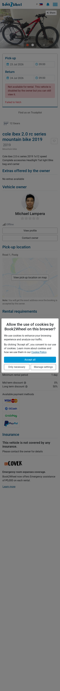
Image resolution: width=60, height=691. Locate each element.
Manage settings (43, 366)
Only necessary (16, 366)
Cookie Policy (38, 352)
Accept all (30, 359)
